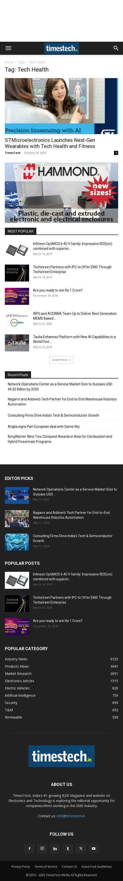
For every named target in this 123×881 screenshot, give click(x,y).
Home (9, 62)
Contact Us (69, 867)
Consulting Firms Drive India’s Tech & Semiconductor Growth (53, 415)
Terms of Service (45, 867)
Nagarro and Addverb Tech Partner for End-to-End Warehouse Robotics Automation (62, 401)
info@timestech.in (71, 816)
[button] (8, 48)
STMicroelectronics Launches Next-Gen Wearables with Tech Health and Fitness (50, 143)
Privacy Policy (20, 867)
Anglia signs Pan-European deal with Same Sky (44, 426)
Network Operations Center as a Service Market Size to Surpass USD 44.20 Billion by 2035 (60, 386)
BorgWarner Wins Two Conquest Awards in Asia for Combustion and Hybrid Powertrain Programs (60, 439)
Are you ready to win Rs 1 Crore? (57, 290)
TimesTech (13, 152)
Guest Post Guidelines (97, 867)
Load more (61, 360)
